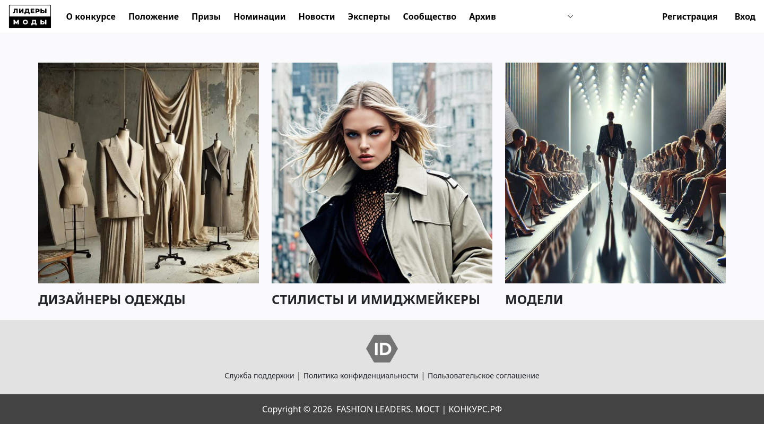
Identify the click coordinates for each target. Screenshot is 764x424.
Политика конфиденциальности (361, 375)
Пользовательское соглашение (484, 375)
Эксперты (369, 16)
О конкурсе (91, 16)
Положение (153, 16)
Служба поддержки (259, 375)
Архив (482, 16)
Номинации (259, 16)
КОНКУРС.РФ (475, 409)
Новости (317, 16)
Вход (745, 16)
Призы (206, 16)
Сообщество (429, 16)
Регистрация (690, 16)
